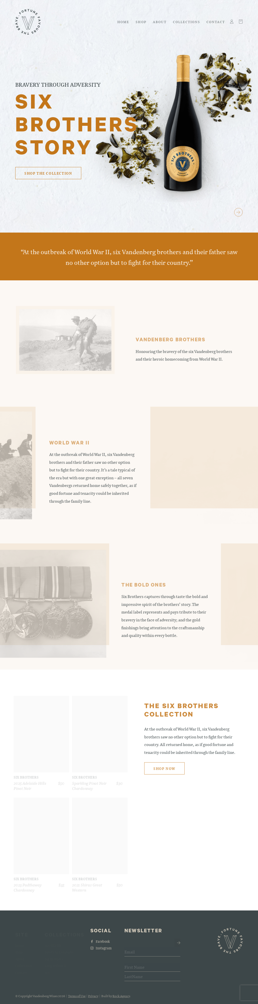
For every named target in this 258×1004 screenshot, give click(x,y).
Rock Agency (121, 998)
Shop (141, 21)
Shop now (164, 771)
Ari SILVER (53, 943)
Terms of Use (77, 998)
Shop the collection (48, 173)
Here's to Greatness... (61, 950)
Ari (47, 970)
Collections (186, 21)
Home (123, 21)
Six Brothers (54, 957)
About (160, 21)
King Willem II (55, 963)
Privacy (93, 998)
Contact (215, 21)
